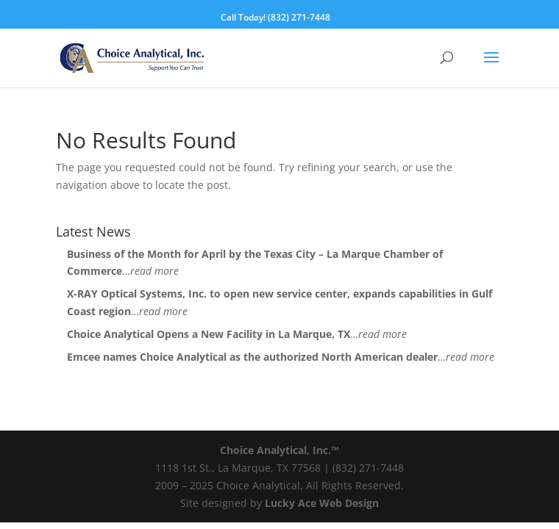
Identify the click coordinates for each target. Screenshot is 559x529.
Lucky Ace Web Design (322, 503)
